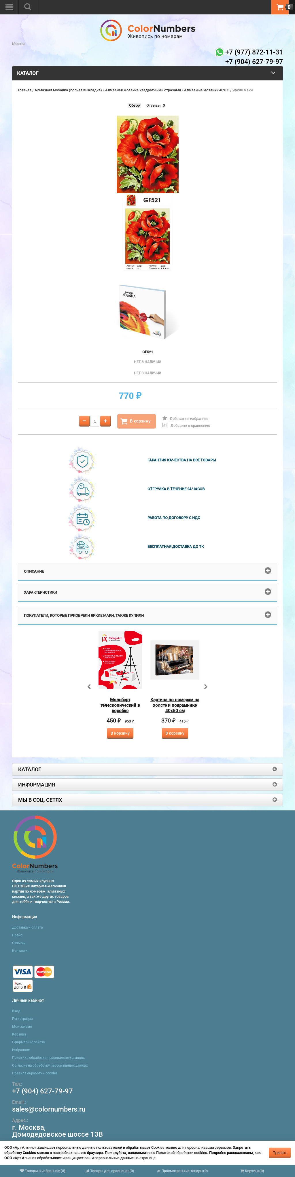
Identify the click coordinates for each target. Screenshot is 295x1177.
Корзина (19, 1034)
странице (147, 1158)
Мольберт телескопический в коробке (120, 705)
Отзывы (153, 105)
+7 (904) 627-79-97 (42, 1091)
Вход (16, 1011)
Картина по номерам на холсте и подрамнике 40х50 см (174, 705)
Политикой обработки (174, 1152)
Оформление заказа (28, 1042)
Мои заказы (22, 1027)
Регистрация (22, 1019)
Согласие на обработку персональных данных (50, 1065)
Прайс (17, 935)
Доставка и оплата (27, 927)
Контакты (20, 951)
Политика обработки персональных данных (48, 1058)
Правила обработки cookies (34, 1073)
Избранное (21, 1050)
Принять (280, 1152)
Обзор (134, 105)
